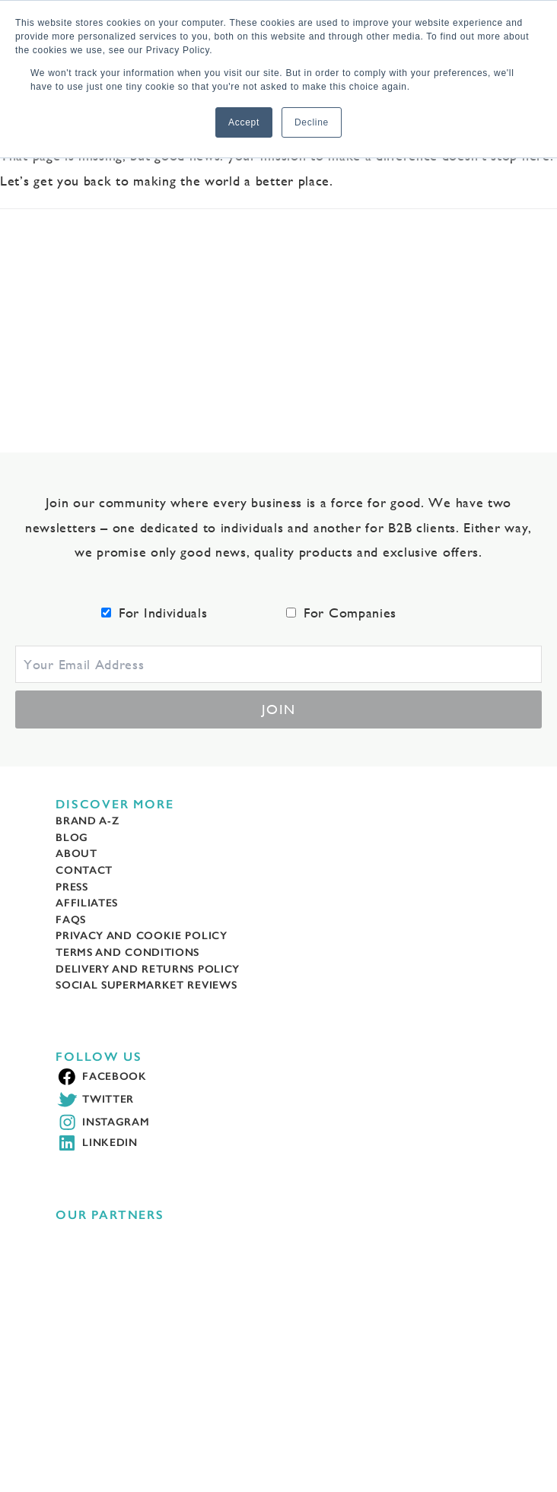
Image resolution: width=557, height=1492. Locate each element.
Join (279, 709)
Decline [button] (311, 122)
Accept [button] (243, 122)
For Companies (350, 613)
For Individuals (163, 613)
